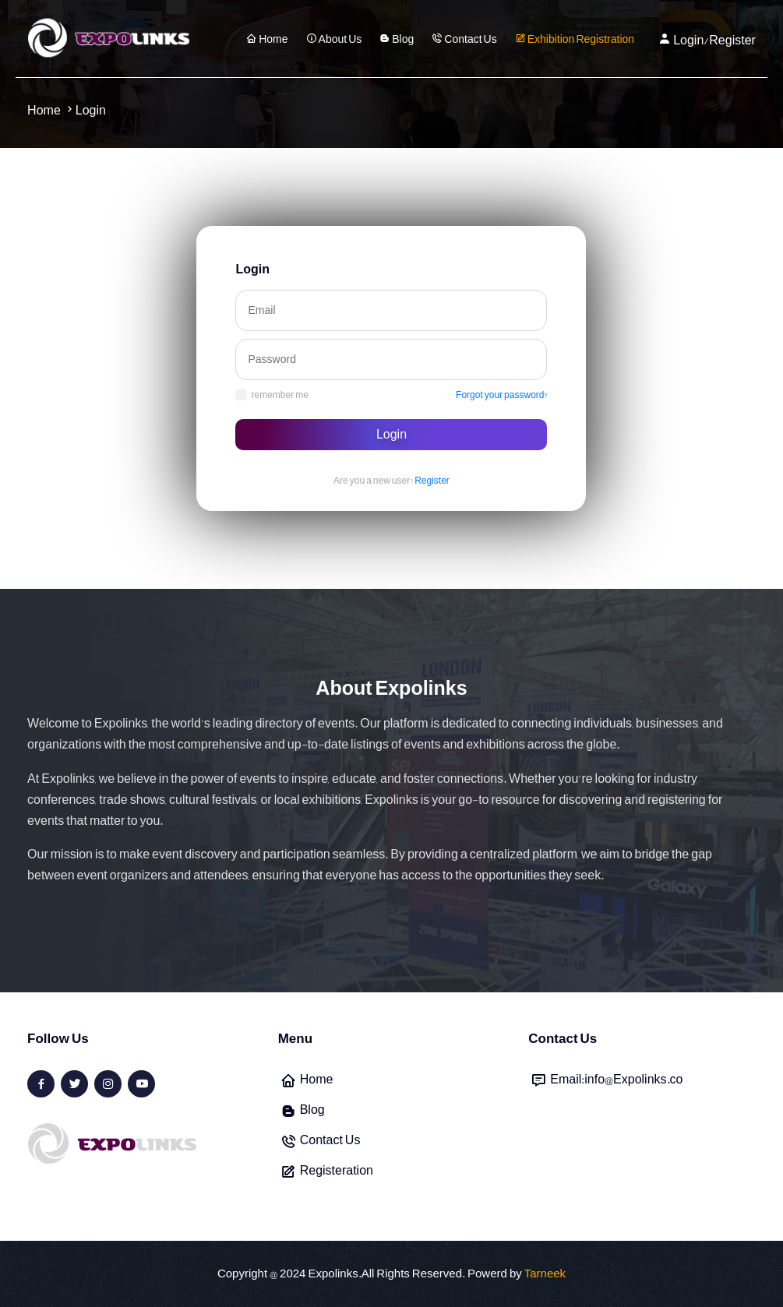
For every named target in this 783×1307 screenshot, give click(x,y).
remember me (271, 395)
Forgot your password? (501, 395)
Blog (396, 39)
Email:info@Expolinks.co (616, 1079)
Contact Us (464, 39)
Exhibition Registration (574, 39)
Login (391, 434)
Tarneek (545, 1274)
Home (266, 39)
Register (432, 480)
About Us (334, 39)
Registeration (336, 1170)
